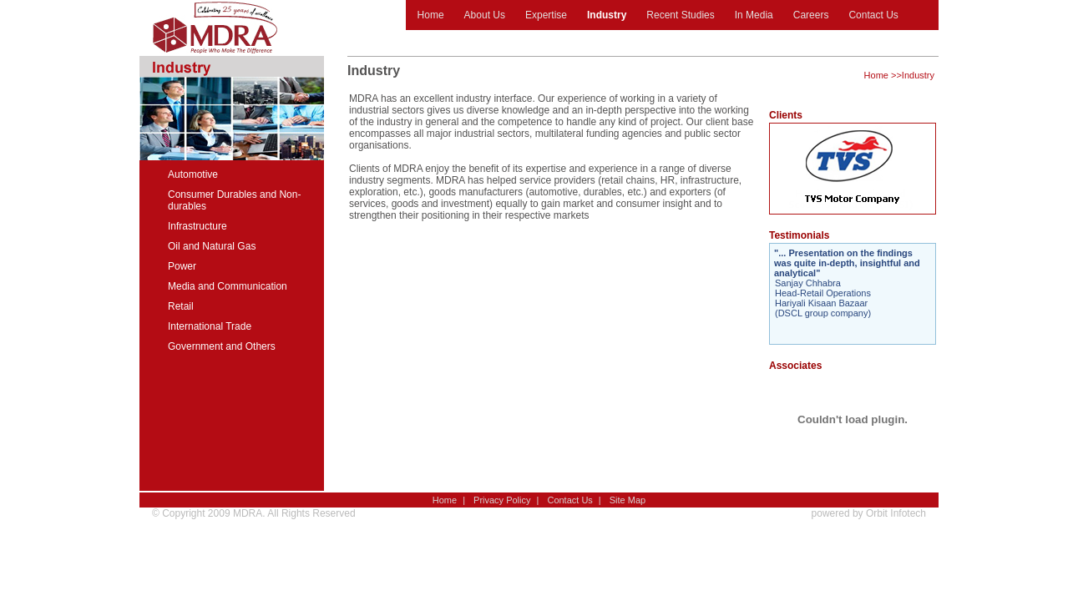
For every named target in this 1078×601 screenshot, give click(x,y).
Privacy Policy (501, 500)
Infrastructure (197, 226)
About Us (484, 15)
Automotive (193, 174)
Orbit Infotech (896, 513)
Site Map (627, 500)
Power (182, 266)
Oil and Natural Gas (212, 246)
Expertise (546, 15)
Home (431, 15)
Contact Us (873, 15)
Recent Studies (680, 15)
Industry (606, 15)
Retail (181, 306)
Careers (811, 15)
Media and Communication (227, 286)
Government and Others (222, 346)
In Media (754, 15)
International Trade (209, 326)
